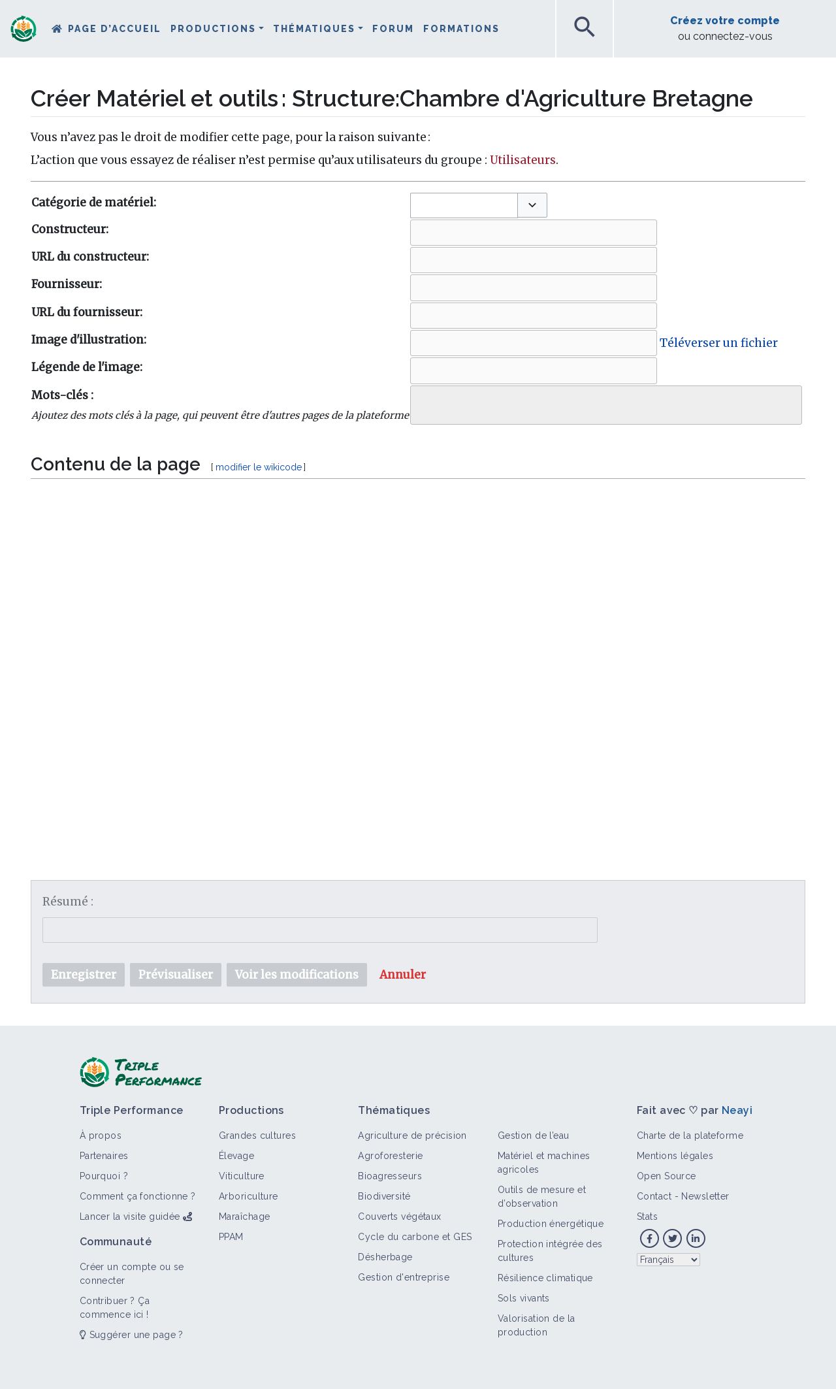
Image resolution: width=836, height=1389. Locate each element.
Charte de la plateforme (690, 1135)
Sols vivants (524, 1298)
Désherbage (385, 1257)
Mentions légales (675, 1156)
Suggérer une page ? (132, 1335)
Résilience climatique (545, 1278)
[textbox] (418, 647)
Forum (393, 29)
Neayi (737, 1110)
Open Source (666, 1176)
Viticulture (242, 1176)
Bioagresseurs (390, 1176)
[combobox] (464, 205)
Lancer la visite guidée (130, 1216)
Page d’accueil (114, 29)
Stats (647, 1216)
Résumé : (67, 901)
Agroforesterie (390, 1156)
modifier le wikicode (259, 467)
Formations (461, 29)
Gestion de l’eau (534, 1135)
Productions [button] (213, 29)
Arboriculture (248, 1196)
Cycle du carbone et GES (415, 1237)
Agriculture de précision (412, 1135)
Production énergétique (551, 1223)
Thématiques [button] (314, 29)
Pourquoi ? (104, 1176)
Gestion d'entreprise (403, 1277)
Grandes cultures (257, 1135)
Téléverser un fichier (719, 343)
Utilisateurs (523, 160)
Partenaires (104, 1156)
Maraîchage (244, 1216)
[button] (532, 205)
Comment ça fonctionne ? (138, 1196)
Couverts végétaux (399, 1216)
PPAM (231, 1237)
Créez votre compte (725, 20)
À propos (101, 1135)
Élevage (236, 1156)
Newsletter (705, 1196)
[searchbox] (423, 402)
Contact (654, 1196)
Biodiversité (384, 1196)
